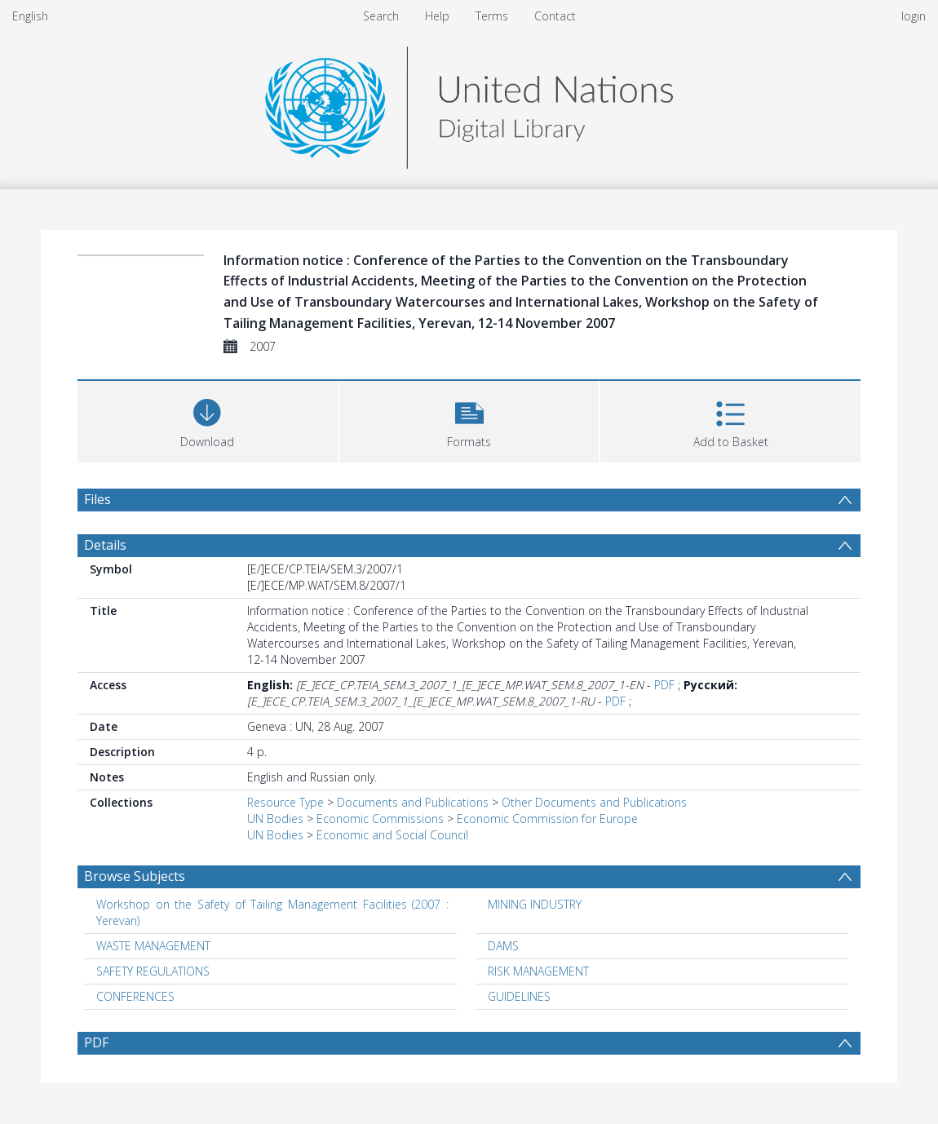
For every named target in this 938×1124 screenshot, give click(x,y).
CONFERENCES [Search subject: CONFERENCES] (135, 996)
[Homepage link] (469, 103)
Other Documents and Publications (594, 802)
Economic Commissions (380, 818)
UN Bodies (275, 818)
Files (97, 499)
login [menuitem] (913, 16)
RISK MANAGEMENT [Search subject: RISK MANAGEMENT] (538, 971)
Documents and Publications (413, 802)
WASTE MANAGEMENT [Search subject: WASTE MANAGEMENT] (153, 946)
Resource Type (285, 802)
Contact (555, 16)
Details (105, 545)
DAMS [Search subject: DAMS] (503, 946)
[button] (469, 419)
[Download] (207, 419)
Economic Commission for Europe (547, 818)
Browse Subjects (134, 876)
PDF (664, 685)
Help (437, 16)
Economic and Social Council (392, 835)
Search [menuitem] (381, 16)
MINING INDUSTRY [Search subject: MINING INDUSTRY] (535, 904)
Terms (492, 16)
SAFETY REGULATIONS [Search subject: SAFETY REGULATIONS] (153, 971)
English (30, 16)
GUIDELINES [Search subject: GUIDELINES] (519, 996)
